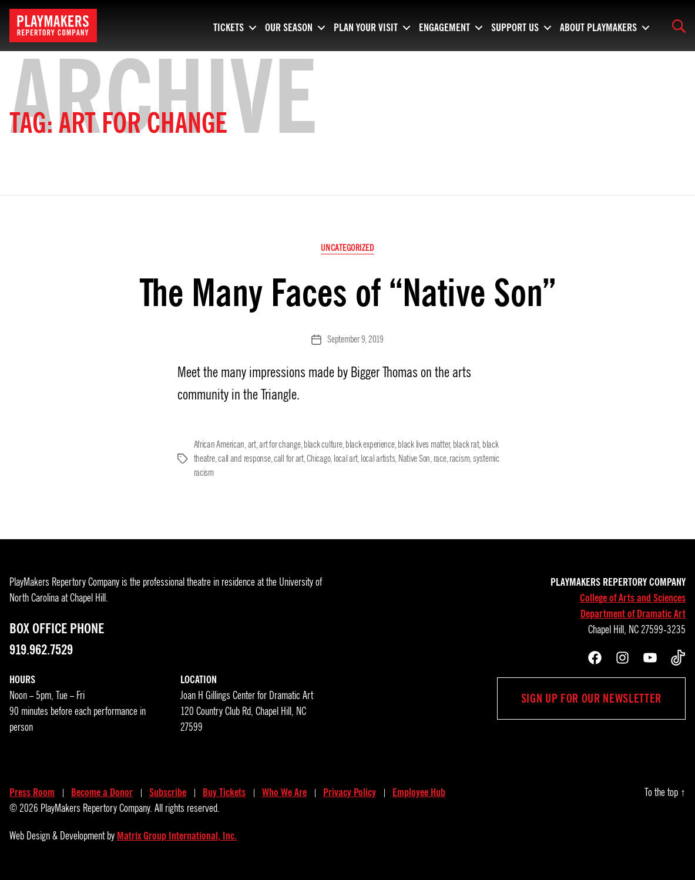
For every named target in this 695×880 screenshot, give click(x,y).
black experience (370, 445)
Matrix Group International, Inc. (177, 836)
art (252, 445)
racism (459, 459)
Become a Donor (102, 792)
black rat (466, 445)
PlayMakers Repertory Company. (96, 808)
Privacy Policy (349, 792)
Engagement (444, 25)
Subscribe (167, 792)
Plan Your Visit (366, 25)
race (440, 459)
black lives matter (423, 445)
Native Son (414, 459)
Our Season (289, 25)
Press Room (32, 792)
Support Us (515, 25)
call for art (289, 459)
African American (219, 445)
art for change (279, 445)
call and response (244, 459)
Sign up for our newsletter (591, 698)
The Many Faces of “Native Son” (347, 293)
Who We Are (284, 792)
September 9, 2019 (355, 339)
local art (346, 459)
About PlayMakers (598, 25)
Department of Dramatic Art (633, 614)
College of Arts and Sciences (633, 598)
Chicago (318, 459)
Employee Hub (418, 792)
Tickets (228, 25)
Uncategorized (347, 248)
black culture (323, 445)
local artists (378, 459)
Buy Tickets (224, 792)
